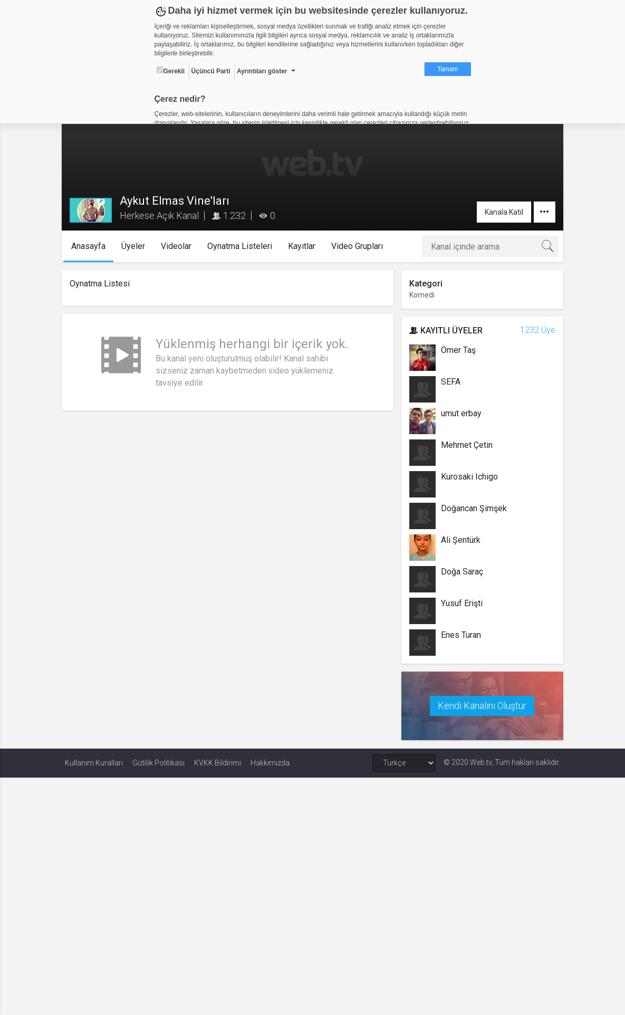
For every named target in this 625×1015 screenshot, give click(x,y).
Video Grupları (360, 246)
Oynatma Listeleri (242, 246)
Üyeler (136, 246)
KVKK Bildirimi (217, 762)
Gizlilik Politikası (158, 762)
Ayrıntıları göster (262, 71)
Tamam (447, 69)
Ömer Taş (457, 350)
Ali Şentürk (459, 540)
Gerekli (171, 70)
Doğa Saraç (461, 572)
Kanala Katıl (501, 212)
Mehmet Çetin (466, 445)
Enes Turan (460, 635)
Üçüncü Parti (210, 71)
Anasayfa (91, 246)
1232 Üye (534, 330)
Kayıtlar (304, 246)
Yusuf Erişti (461, 603)
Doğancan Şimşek (473, 508)
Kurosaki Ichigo (468, 477)
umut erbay (460, 413)
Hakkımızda (270, 762)
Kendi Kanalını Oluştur (480, 705)
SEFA (449, 382)
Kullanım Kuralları (94, 762)
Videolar (179, 246)
